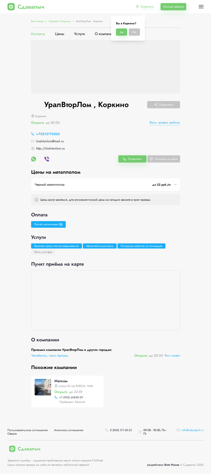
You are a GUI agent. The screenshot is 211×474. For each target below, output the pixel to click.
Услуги (79, 34)
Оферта (12, 433)
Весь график (172, 355)
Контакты (38, 34)
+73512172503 (48, 134)
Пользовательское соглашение (27, 430)
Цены (59, 34)
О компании (105, 34)
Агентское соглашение (68, 430)
